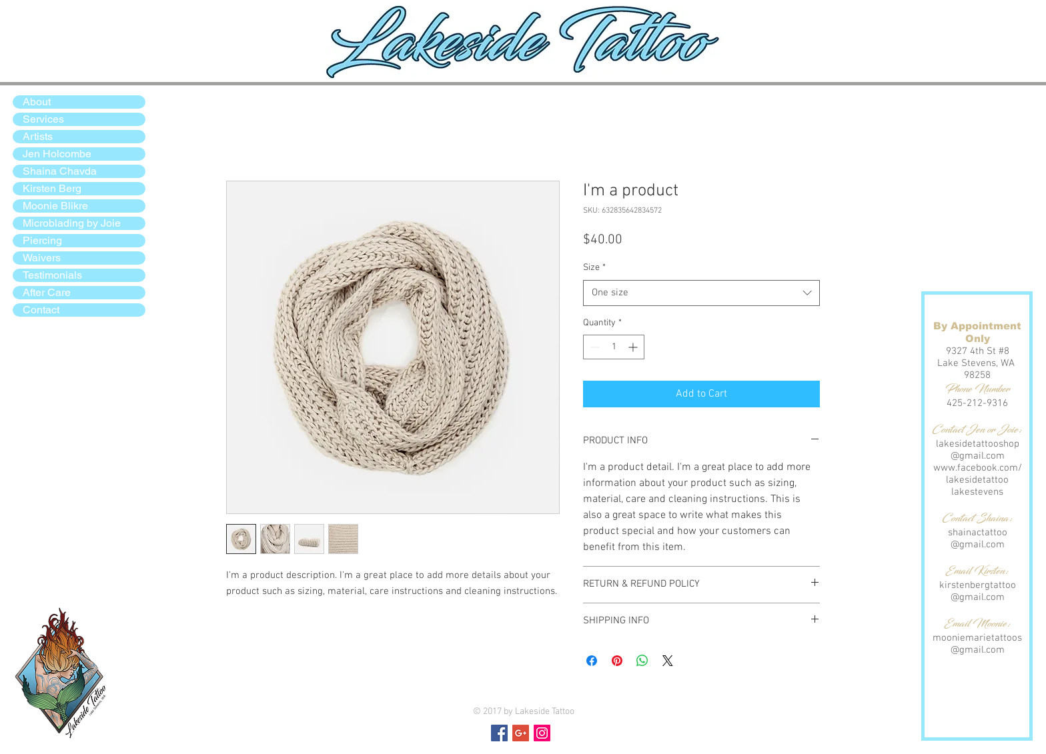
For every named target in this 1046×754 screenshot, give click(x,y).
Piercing (42, 240)
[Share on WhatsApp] (642, 661)
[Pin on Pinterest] (617, 661)
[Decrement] (593, 347)
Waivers (42, 257)
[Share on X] (668, 661)
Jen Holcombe (57, 153)
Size (594, 267)
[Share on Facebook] (592, 661)
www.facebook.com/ (977, 468)
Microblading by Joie (72, 223)
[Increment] (634, 347)
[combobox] (701, 293)
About (37, 101)
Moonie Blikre (55, 205)
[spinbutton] (614, 347)
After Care (47, 292)
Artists (38, 136)
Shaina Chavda (60, 171)
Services (43, 119)
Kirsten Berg (52, 188)
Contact (41, 309)
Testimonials (52, 275)
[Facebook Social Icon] (499, 733)
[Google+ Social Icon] (520, 733)
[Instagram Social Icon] (542, 733)
